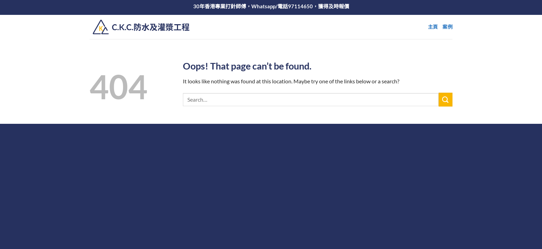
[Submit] (445, 99)
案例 (447, 27)
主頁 (433, 27)
